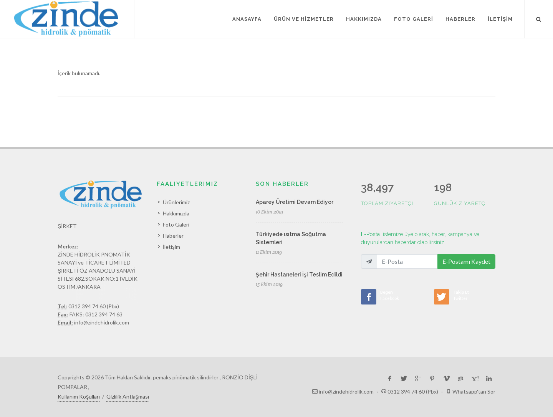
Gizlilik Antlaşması (127, 396)
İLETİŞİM (500, 19)
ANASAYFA (247, 19)
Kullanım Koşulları (79, 396)
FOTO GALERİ (413, 19)
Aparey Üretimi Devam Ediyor (294, 202)
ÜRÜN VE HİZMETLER (304, 19)
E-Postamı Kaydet (466, 261)
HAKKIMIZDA (364, 19)
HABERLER (460, 19)
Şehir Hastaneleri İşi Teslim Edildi (299, 274)
